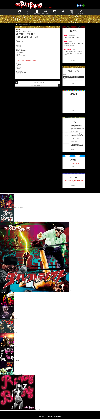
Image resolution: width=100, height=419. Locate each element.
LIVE (19, 24)
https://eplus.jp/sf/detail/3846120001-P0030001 (26, 60)
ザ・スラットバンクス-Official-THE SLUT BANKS (73, 181)
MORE (73, 60)
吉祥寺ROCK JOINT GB (29, 82)
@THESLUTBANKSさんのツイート (70, 163)
